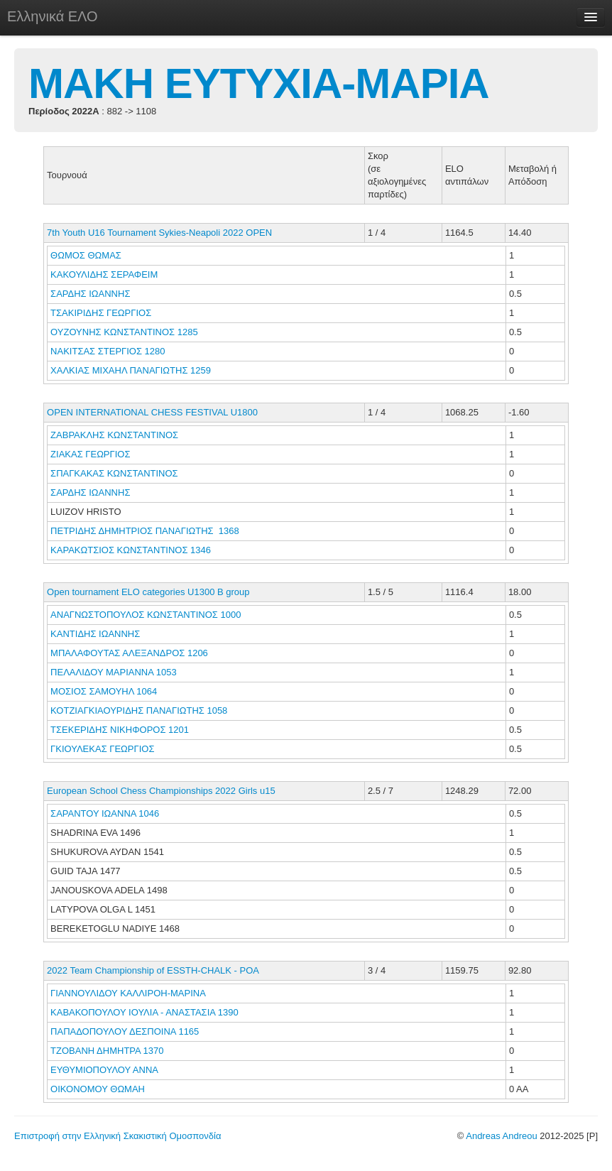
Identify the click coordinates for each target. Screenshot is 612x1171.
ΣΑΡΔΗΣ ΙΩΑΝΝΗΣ (91, 293)
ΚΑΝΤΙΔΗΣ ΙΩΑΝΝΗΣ (96, 633)
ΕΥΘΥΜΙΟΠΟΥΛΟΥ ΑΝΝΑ (105, 1069)
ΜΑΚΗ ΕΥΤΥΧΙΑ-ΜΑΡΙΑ (258, 83)
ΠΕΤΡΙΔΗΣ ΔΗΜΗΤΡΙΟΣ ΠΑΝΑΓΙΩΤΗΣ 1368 (144, 530)
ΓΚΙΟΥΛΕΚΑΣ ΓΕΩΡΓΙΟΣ (103, 749)
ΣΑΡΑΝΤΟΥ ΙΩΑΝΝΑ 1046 (104, 813)
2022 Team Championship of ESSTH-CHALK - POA (153, 970)
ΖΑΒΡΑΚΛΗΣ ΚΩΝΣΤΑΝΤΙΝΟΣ (115, 435)
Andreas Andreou (501, 1136)
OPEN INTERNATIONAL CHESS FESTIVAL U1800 (152, 412)
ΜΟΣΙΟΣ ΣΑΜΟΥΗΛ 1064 (103, 691)
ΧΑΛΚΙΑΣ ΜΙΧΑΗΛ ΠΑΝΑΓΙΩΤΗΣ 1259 (130, 370)
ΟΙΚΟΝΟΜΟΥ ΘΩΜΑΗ (99, 1089)
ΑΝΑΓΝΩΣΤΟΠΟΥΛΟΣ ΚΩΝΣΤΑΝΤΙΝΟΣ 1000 (145, 614)
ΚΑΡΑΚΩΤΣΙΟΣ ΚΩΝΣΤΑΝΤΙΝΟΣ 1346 (130, 550)
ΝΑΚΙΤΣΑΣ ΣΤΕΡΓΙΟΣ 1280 (107, 351)
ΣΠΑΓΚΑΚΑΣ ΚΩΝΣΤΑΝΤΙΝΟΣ (115, 473)
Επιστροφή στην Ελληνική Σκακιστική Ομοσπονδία (117, 1136)
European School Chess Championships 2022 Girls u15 (161, 790)
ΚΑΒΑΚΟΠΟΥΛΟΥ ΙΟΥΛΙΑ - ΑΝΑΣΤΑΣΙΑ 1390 (144, 1012)
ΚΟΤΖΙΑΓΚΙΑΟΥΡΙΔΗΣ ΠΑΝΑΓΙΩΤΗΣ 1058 (138, 710)
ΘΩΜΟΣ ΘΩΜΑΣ (87, 255)
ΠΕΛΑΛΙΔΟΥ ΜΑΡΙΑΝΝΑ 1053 (113, 672)
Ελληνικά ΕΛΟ (52, 16)
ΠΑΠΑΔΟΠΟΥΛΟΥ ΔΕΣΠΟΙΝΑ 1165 (124, 1031)
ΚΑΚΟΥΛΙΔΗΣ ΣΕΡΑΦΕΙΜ (105, 274)
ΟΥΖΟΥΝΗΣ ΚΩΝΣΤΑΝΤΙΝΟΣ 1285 (124, 332)
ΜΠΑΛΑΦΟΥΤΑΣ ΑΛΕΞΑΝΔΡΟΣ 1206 (129, 653)
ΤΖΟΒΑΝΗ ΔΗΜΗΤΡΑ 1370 (106, 1050)
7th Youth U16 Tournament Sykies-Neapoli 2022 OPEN (159, 232)
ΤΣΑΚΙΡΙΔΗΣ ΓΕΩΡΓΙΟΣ (102, 312)
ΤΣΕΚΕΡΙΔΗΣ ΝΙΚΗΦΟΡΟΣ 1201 (119, 729)
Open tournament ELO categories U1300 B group (148, 592)
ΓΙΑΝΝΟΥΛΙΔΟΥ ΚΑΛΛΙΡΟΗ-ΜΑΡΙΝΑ (129, 993)
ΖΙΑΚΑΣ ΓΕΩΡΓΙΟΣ (91, 454)
